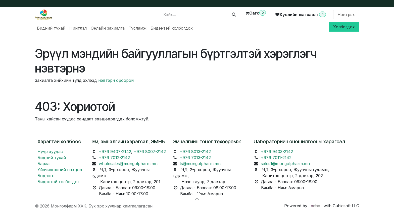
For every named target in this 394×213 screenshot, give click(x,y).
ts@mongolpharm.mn (200, 163)
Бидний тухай (51, 157)
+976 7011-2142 (276, 157)
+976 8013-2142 (195, 151)
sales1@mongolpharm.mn (285, 163)
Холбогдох (344, 26)
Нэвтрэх (346, 14)
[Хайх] (234, 14)
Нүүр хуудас (50, 151)
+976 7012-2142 (114, 157)
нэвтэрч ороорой (116, 80)
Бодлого (46, 175)
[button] (197, 199)
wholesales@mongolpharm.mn (128, 163)
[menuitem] (51, 28)
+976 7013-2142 (195, 157)
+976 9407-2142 (115, 151)
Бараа (43, 163)
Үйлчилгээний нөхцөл (59, 169)
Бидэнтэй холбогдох (58, 181)
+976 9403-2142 (277, 151)
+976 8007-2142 (150, 151)
